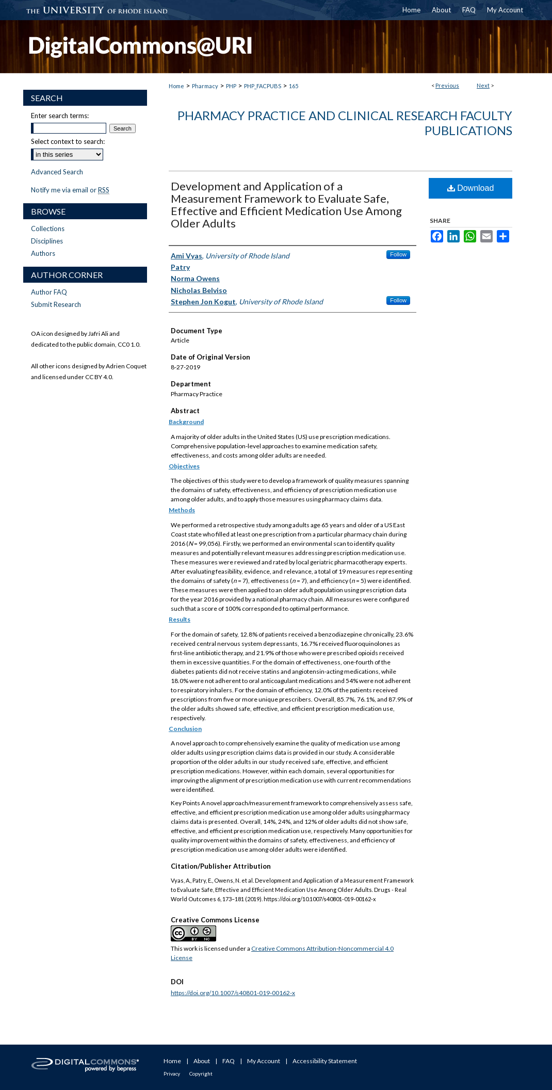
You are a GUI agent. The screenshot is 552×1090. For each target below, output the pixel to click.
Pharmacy (205, 86)
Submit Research (56, 304)
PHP (231, 86)
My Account (263, 1061)
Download (470, 188)
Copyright (201, 1073)
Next (483, 85)
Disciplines (47, 241)
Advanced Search (57, 172)
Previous (447, 85)
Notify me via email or (70, 190)
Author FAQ (49, 292)
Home (176, 86)
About (201, 1061)
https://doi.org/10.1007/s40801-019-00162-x (233, 993)
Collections (47, 228)
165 (293, 86)
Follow (398, 254)
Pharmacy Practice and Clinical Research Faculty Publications (344, 123)
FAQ (228, 1061)
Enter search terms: (60, 115)
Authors (43, 253)
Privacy (172, 1073)
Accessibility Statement (325, 1061)
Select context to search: (68, 141)
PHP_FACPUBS (262, 86)
